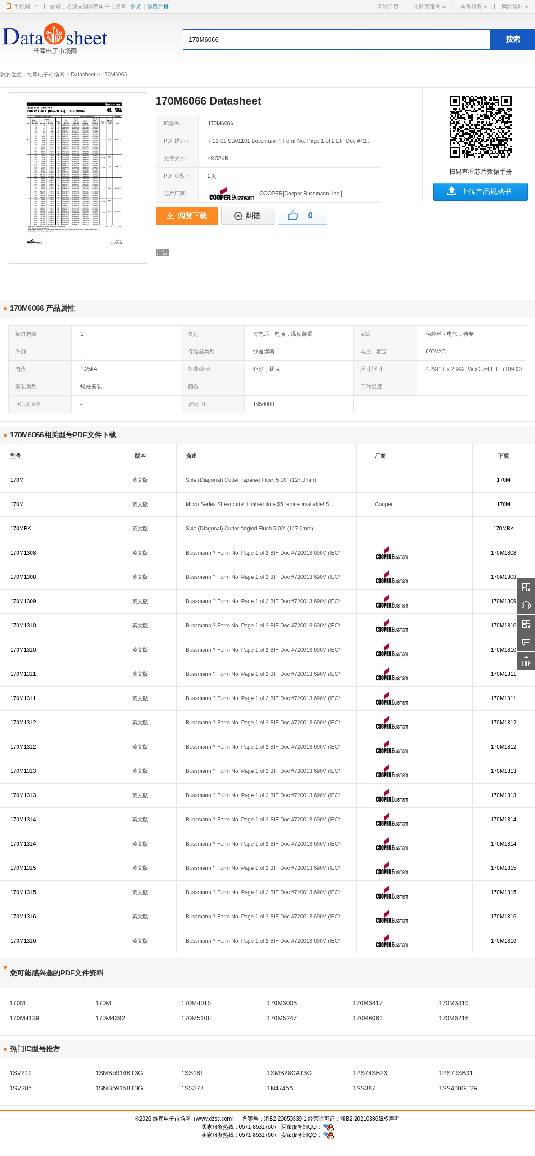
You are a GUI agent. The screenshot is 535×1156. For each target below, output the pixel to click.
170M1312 (23, 722)
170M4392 (110, 1018)
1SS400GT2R (458, 1088)
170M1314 (23, 819)
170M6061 (368, 1018)
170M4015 (196, 1002)
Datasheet (83, 74)
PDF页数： (177, 176)
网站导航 (515, 7)
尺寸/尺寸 (372, 369)
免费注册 (158, 7)
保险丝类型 (201, 352)
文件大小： (177, 158)
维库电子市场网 (46, 74)
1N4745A (280, 1088)
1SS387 (364, 1088)
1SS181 (192, 1073)
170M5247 (282, 1018)
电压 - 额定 (374, 352)
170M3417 (368, 1002)
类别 (193, 334)
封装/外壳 (199, 369)
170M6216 (453, 1018)
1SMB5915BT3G (119, 1088)
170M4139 (24, 1018)
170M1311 (23, 674)
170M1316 (23, 916)
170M (17, 480)
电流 (20, 369)
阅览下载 (192, 216)
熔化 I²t (196, 404)
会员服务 (473, 7)
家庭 (366, 334)
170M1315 (23, 868)
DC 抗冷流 (28, 404)
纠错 (253, 216)
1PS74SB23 (370, 1073)
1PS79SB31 (456, 1073)
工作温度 (371, 387)
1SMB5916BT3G (119, 1073)
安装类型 (26, 387)
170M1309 (23, 601)
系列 (20, 352)
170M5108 (196, 1018)
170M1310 (23, 625)
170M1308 (23, 553)
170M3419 (453, 1002)
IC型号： (174, 123)
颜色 (193, 387)
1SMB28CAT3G (289, 1073)
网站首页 (388, 7)
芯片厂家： (177, 193)
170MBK (20, 528)
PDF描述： (177, 141)
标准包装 (26, 334)
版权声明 (389, 1119)
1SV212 (20, 1073)
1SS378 (192, 1088)
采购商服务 (430, 7)
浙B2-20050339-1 (285, 1119)
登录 (135, 7)
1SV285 (20, 1088)
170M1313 (23, 771)
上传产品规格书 (486, 191)
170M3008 (282, 1002)
